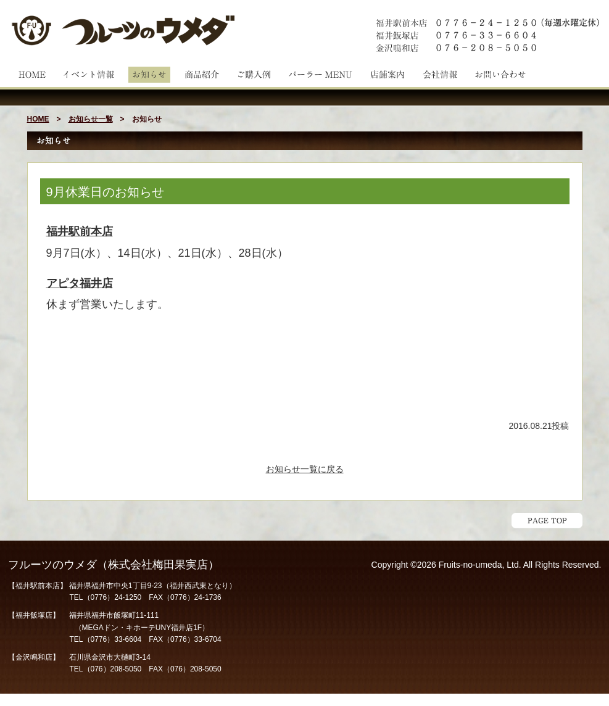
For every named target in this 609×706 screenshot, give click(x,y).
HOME (38, 119)
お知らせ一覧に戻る (305, 469)
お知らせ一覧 (90, 119)
